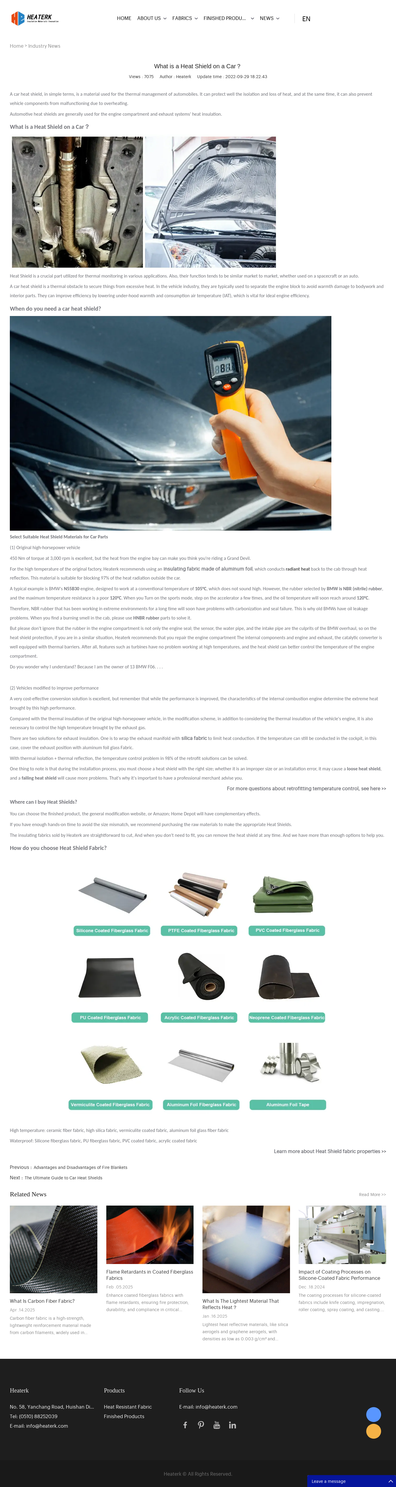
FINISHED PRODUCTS (226, 18)
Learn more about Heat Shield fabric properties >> (330, 1151)
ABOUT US (149, 18)
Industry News (44, 45)
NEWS (267, 18)
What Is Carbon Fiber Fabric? (42, 1301)
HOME (124, 18)
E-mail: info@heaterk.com (39, 1425)
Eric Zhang (373, 1414)
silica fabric (194, 738)
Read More (372, 1194)
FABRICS (182, 18)
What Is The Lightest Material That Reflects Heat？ (240, 1304)
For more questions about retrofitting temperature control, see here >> (306, 788)
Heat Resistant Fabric (128, 1406)
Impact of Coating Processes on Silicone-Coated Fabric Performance (339, 1274)
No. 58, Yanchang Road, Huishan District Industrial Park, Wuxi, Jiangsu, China (53, 1406)
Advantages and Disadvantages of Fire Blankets (80, 1167)
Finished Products (124, 1416)
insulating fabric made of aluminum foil (207, 568)
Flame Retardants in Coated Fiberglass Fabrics (149, 1274)
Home (17, 45)
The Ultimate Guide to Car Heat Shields (63, 1177)
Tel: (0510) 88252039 (33, 1416)
